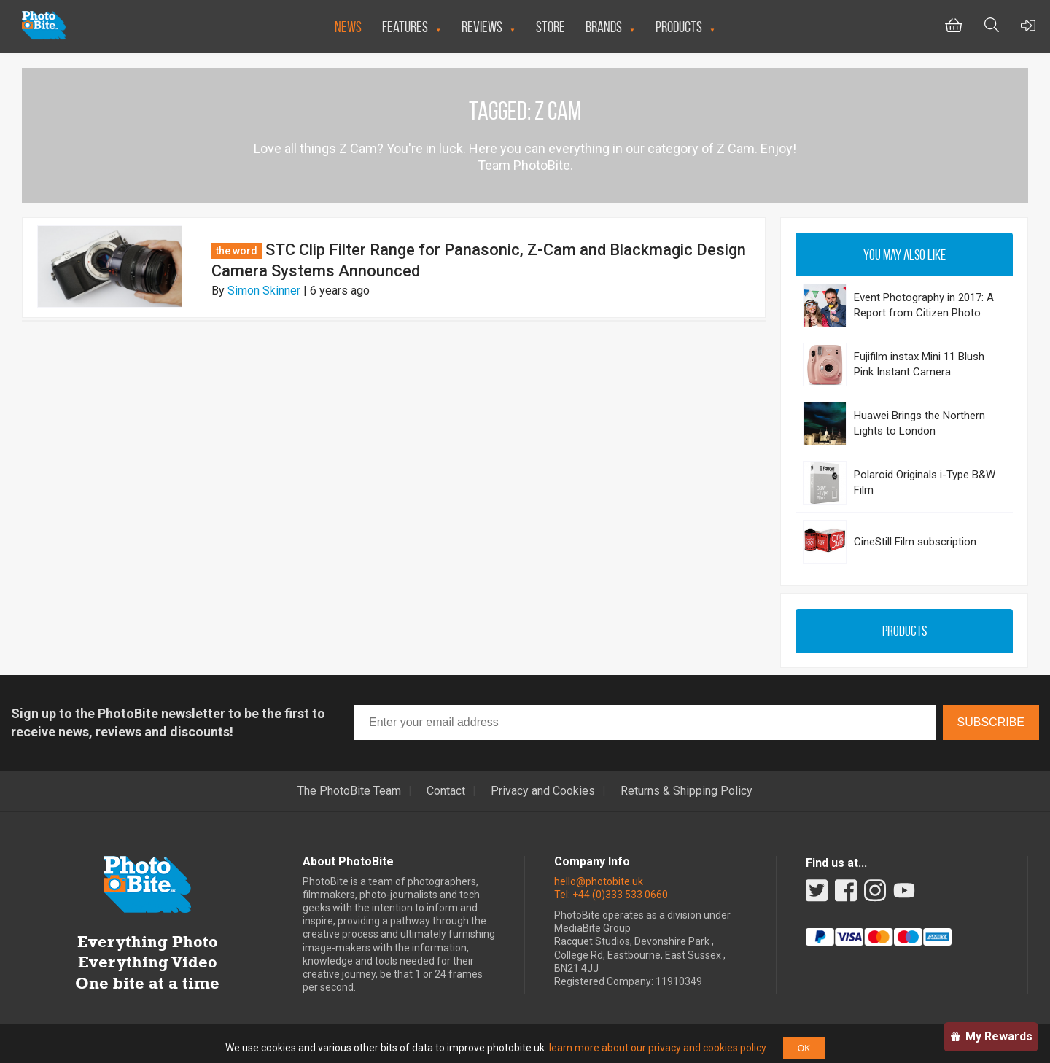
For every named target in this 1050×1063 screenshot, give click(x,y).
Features (405, 26)
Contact (446, 791)
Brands (604, 26)
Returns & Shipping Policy (686, 791)
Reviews (482, 26)
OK (804, 1048)
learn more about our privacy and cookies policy (657, 1048)
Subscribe (990, 722)
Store (550, 26)
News (348, 26)
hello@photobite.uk (598, 881)
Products (679, 26)
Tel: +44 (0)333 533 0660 (611, 894)
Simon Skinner (264, 290)
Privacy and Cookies (543, 791)
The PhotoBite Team (349, 791)
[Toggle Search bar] (991, 26)
